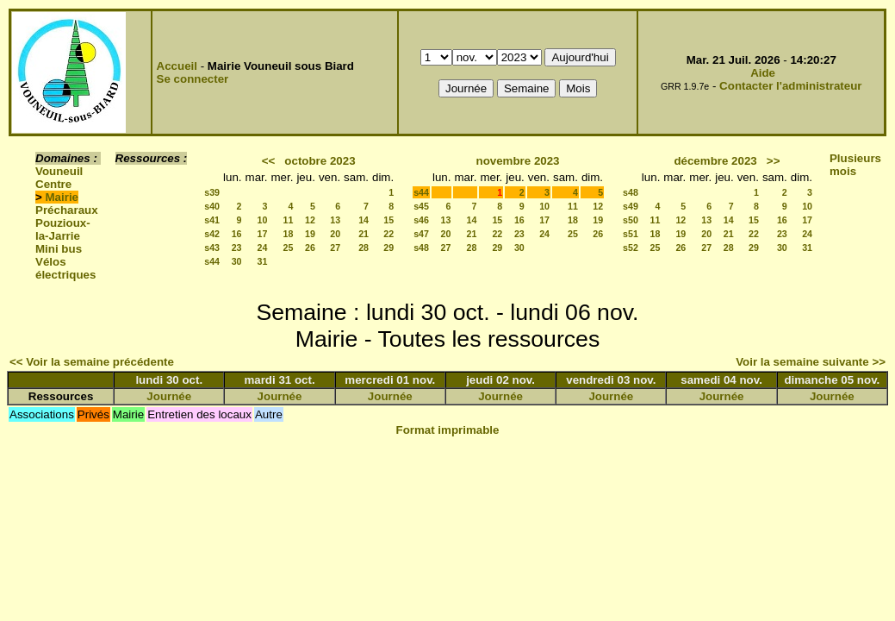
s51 (630, 234)
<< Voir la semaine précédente (91, 361)
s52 (630, 247)
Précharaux (66, 210)
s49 (630, 206)
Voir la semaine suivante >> (811, 361)
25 (288, 247)
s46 (421, 220)
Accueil (177, 66)
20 (335, 234)
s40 (212, 206)
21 (363, 234)
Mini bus (58, 248)
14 (363, 220)
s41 (212, 220)
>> (773, 160)
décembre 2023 (715, 160)
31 (263, 261)
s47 (421, 234)
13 (335, 220)
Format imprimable (448, 429)
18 (288, 234)
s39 (212, 192)
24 (263, 247)
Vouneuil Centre (59, 178)
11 (288, 220)
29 (388, 247)
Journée (168, 396)
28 (363, 247)
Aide (762, 72)
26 (310, 247)
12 (310, 220)
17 (263, 234)
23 (237, 247)
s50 (630, 220)
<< (269, 160)
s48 (421, 247)
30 (237, 261)
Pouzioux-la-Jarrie (62, 229)
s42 (212, 234)
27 (335, 247)
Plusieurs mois (855, 165)
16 (237, 234)
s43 (212, 247)
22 (388, 234)
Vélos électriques (65, 268)
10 (263, 220)
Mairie (62, 197)
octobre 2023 (319, 160)
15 (388, 220)
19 (310, 234)
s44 (212, 261)
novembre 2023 (517, 160)
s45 (421, 206)
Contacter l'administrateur (790, 85)
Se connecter (193, 78)
